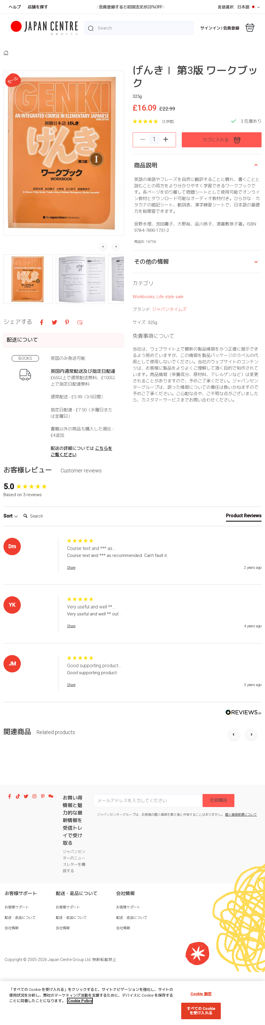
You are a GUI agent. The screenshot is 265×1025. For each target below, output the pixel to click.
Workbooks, (145, 370)
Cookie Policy (80, 1001)
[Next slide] (116, 247)
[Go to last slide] (103, 247)
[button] (28, 279)
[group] (33, 503)
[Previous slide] (234, 752)
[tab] (244, 534)
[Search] (44, 533)
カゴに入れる (221, 140)
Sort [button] (10, 533)
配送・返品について (20, 935)
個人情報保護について (241, 832)
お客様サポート (17, 924)
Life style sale (170, 370)
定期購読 (218, 817)
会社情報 (11, 945)
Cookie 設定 (201, 994)
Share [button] (71, 585)
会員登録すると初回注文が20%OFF (130, 7)
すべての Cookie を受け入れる (201, 1010)
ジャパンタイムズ (169, 382)
